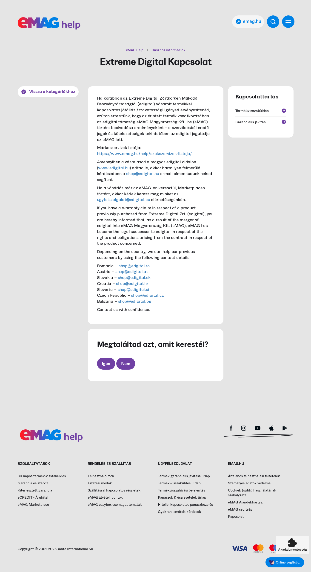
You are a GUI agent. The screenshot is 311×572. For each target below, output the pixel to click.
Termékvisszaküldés (260, 110)
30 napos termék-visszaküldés (42, 476)
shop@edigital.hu (142, 174)
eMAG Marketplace (33, 504)
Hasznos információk (168, 50)
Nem (125, 364)
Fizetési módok (100, 483)
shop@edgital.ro (134, 266)
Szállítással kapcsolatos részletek (114, 490)
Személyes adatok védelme (249, 483)
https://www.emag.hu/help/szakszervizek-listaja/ (144, 154)
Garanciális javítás (260, 122)
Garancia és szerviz (33, 483)
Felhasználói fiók (101, 476)
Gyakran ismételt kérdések (179, 511)
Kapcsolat (236, 516)
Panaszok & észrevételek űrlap (182, 497)
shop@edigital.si (133, 290)
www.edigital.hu (113, 168)
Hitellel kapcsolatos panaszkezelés (185, 504)
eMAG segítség (240, 509)
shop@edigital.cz (147, 295)
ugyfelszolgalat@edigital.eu (123, 200)
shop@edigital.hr (132, 284)
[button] (292, 545)
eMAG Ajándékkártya (245, 502)
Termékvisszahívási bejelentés (181, 490)
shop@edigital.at (131, 272)
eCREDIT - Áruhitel (33, 497)
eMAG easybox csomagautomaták (115, 504)
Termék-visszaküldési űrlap (179, 483)
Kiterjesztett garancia (35, 490)
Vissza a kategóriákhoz (48, 92)
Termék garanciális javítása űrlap (184, 476)
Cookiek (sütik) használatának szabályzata (252, 493)
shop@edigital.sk (134, 278)
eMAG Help (135, 50)
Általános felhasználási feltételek (254, 476)
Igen (106, 364)
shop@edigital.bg (134, 301)
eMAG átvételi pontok (105, 497)
